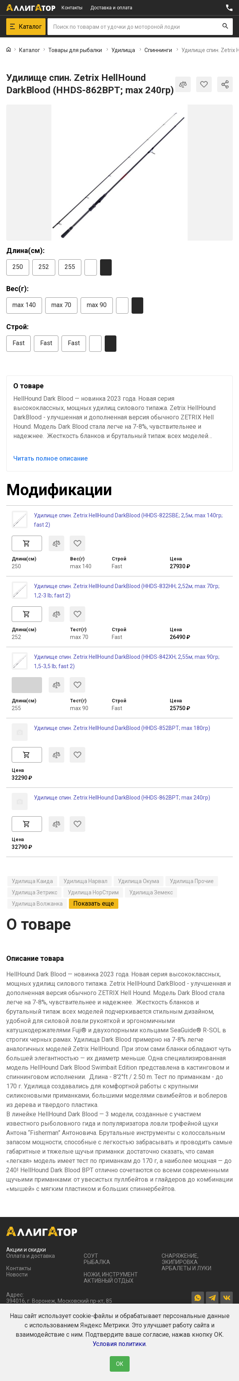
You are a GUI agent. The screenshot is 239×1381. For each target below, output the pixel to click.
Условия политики (119, 1344)
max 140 (24, 305)
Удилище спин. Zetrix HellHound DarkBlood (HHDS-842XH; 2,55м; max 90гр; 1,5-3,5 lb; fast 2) (127, 661)
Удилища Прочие (192, 881)
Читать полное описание (50, 458)
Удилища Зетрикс (34, 892)
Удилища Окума (138, 881)
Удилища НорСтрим (93, 892)
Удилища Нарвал (85, 881)
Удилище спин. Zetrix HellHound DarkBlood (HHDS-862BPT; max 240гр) (122, 797)
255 (70, 267)
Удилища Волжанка (37, 904)
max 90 (97, 305)
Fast (18, 343)
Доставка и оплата (111, 7)
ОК (119, 1364)
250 (17, 267)
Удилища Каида (32, 881)
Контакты (72, 7)
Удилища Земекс (151, 892)
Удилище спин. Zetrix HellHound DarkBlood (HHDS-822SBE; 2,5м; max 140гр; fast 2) (128, 520)
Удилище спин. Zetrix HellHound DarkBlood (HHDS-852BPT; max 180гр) (122, 728)
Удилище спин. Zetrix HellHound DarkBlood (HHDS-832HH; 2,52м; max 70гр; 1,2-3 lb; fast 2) (127, 591)
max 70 (61, 305)
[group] (119, 173)
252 (44, 267)
